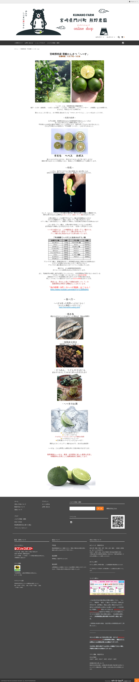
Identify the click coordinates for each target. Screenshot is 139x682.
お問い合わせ (29, 43)
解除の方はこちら (112, 508)
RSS (15, 521)
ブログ (16, 516)
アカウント (133, 1)
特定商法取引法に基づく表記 (22, 524)
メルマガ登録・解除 (53, 43)
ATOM (20, 521)
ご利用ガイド (18, 43)
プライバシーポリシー (20, 526)
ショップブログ (40, 43)
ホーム (16, 49)
